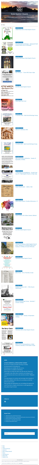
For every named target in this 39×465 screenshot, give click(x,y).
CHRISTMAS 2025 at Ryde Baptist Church (25, 29)
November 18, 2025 (19, 42)
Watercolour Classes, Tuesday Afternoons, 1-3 (26, 201)
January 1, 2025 (19, 113)
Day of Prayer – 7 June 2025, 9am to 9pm (25, 72)
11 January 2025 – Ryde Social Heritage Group (26, 115)
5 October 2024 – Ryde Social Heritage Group (26, 144)
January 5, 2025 (19, 99)
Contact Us (4, 450)
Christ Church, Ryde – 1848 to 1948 (23, 187)
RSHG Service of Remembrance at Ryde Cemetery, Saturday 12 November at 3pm (25, 344)
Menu (4, 24)
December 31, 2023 (19, 242)
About (3, 447)
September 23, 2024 (19, 142)
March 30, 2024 (18, 213)
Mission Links (4, 455)
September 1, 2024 (19, 185)
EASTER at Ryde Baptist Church (23, 86)
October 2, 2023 (19, 285)
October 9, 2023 (19, 271)
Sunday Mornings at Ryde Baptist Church (25, 58)
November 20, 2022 (19, 328)
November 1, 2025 (19, 56)
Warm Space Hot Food (20, 101)
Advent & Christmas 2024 (21, 129)
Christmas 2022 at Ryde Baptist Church (24, 330)
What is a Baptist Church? (7, 451)
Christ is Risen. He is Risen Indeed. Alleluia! (26, 215)
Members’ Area (5, 457)
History (3, 452)
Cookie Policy (21, 463)
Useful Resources (5, 454)
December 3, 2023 (19, 256)
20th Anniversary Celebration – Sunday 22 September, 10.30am (25, 159)
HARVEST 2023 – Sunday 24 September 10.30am (24, 316)
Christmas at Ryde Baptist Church (23, 258)
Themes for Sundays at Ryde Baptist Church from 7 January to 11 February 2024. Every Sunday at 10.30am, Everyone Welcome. (26, 245)
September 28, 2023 (19, 299)
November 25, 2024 (19, 128)
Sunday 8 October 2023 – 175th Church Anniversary (24, 287)
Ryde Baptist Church (19, 14)
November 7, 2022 (19, 342)
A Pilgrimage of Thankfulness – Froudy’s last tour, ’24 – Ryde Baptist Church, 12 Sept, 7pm (26, 173)
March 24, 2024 (18, 228)
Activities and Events (6, 448)
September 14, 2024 (19, 156)
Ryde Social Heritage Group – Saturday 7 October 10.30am (25, 302)
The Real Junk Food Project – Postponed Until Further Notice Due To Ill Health (26, 44)
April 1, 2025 (18, 85)
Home (3, 445)
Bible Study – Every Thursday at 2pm (24, 272)
